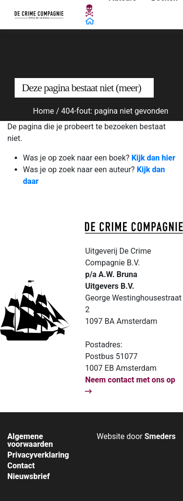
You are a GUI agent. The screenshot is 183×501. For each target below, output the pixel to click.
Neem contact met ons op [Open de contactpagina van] (130, 385)
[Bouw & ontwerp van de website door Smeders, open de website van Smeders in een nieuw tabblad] (136, 436)
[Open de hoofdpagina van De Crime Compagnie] (39, 14)
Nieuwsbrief (28, 477)
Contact (21, 466)
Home (43, 111)
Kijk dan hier (153, 157)
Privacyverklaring (38, 455)
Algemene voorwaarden (30, 440)
